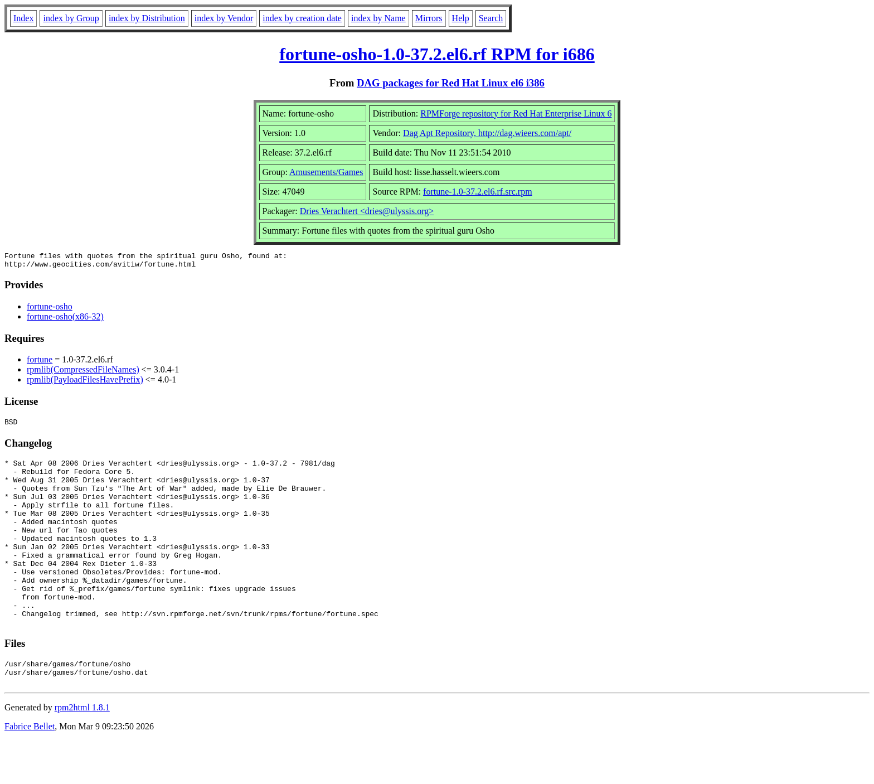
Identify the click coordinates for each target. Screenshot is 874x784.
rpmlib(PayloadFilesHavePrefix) (85, 383)
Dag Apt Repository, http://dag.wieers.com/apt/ (487, 133)
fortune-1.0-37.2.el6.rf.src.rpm (477, 191)
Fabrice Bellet (29, 770)
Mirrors (429, 18)
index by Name (378, 18)
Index (23, 18)
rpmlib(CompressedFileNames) (83, 373)
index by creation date (302, 18)
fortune (39, 362)
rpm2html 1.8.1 (82, 751)
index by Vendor (224, 18)
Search (491, 18)
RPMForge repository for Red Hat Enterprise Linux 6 (515, 113)
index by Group (71, 18)
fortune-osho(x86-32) (65, 320)
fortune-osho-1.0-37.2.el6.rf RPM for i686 (437, 54)
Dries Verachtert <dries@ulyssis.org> (367, 211)
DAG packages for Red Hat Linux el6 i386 (451, 83)
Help (460, 18)
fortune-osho (49, 309)
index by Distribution (147, 18)
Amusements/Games (326, 172)
